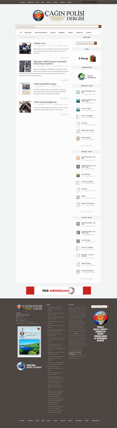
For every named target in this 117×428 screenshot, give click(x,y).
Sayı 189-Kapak (85, 174)
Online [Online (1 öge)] (70, 333)
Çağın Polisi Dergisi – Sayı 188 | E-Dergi (88, 232)
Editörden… (84, 123)
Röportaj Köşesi (85, 137)
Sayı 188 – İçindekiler (87, 247)
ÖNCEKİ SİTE (79, 32)
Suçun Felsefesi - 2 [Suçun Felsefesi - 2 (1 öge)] (73, 339)
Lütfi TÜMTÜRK (41, 66)
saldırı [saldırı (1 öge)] (81, 333)
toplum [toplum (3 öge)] (70, 341)
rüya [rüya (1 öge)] (79, 333)
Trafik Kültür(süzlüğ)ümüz (45, 102)
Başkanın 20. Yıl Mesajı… (88, 203)
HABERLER (62, 32)
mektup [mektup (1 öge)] (82, 326)
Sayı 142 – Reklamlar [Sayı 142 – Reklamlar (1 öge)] (77, 335)
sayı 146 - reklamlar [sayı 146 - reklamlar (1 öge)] (75, 337)
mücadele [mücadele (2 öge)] (81, 327)
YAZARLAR (62, 2)
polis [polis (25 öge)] (76, 333)
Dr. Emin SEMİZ (41, 104)
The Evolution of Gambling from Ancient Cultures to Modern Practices (55, 308)
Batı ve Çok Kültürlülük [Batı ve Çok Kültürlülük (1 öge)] (75, 307)
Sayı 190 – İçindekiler (87, 116)
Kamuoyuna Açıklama (87, 270)
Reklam (83, 196)
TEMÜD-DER (30, 2)
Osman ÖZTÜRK (41, 45)
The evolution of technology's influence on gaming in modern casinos (55, 386)
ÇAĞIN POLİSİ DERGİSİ (41, 32)
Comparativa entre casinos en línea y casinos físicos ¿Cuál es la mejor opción (56, 339)
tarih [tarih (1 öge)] (78, 339)
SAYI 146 (56, 66)
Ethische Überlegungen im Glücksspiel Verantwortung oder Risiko (55, 368)
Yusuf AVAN (40, 86)
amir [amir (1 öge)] (70, 307)
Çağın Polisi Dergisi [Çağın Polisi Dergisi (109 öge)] (75, 353)
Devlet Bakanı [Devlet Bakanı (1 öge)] (78, 309)
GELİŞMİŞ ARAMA (95, 420)
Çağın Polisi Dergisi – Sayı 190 (88, 91)
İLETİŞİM (69, 2)
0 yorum (66, 45)
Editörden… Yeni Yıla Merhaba (87, 255)
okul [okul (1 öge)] (84, 331)
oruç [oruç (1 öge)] (73, 333)
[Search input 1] (57, 26)
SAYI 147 (56, 45)
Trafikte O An (39, 43)
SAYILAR (49, 2)
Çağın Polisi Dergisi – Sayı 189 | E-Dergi (88, 166)
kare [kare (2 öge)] (75, 320)
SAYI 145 (54, 86)
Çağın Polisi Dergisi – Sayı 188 (88, 223)
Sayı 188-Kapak (85, 240)
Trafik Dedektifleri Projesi (44, 84)
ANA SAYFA (22, 2)
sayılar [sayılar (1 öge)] (81, 337)
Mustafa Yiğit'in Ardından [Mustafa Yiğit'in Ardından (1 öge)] (74, 327)
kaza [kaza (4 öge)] (74, 322)
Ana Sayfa (21, 37)
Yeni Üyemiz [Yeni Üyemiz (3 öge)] (80, 350)
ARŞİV (43, 2)
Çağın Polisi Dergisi (89, 94)
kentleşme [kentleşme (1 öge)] (78, 322)
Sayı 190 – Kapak (86, 108)
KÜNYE (37, 2)
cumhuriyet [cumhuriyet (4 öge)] (72, 309)
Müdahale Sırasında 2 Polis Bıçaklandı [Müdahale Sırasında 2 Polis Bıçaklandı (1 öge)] (76, 329)
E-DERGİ (55, 2)
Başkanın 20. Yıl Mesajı (87, 130)
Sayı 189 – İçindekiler (87, 181)
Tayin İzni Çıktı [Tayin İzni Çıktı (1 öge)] (82, 339)
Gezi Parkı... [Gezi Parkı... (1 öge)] (71, 318)
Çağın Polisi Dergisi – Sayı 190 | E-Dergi (88, 100)
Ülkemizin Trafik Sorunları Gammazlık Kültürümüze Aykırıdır (49, 62)
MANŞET (61, 45)
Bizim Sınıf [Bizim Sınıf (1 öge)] (83, 307)
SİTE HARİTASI (78, 420)
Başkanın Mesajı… (86, 263)
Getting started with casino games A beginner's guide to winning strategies (56, 358)
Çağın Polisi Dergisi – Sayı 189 (88, 157)
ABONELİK (70, 420)
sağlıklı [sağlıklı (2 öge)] (84, 337)
